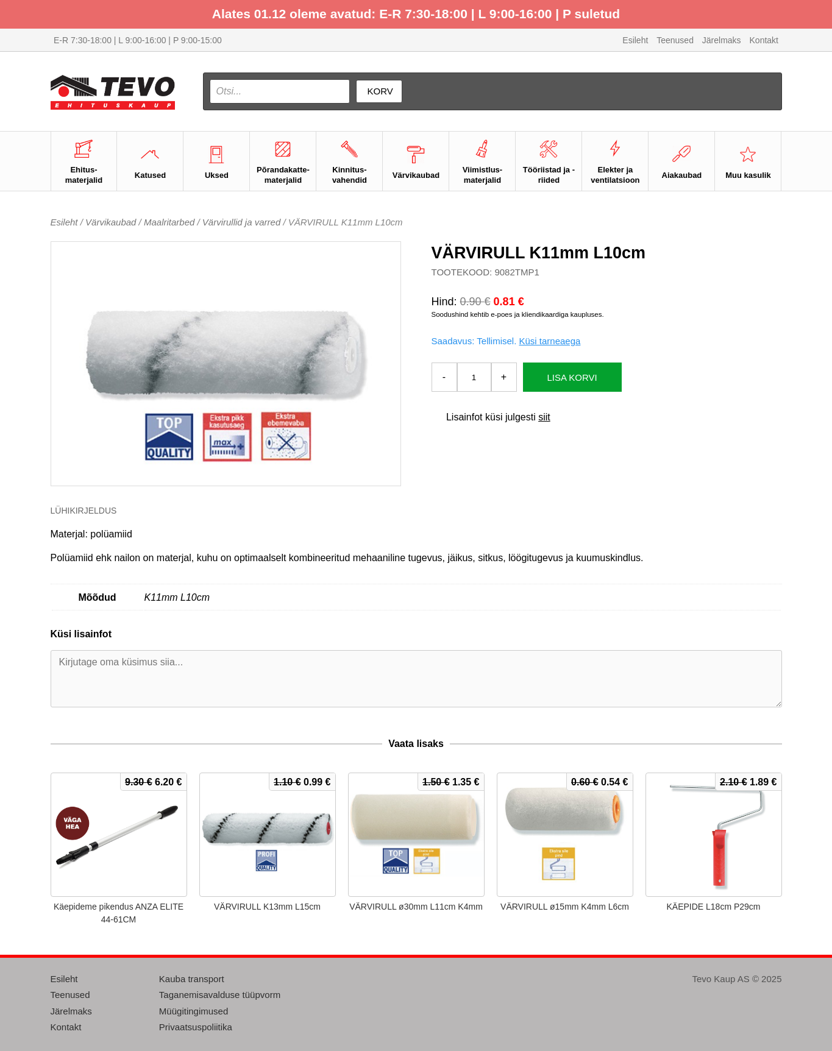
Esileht (635, 40)
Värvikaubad (110, 222)
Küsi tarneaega (549, 341)
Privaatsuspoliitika (195, 1027)
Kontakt (764, 40)
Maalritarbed (169, 222)
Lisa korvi (572, 377)
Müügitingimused (193, 1011)
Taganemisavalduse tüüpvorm (219, 994)
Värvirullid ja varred (241, 222)
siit (544, 417)
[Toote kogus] (474, 377)
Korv (380, 91)
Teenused (675, 40)
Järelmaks (721, 40)
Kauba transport (191, 979)
